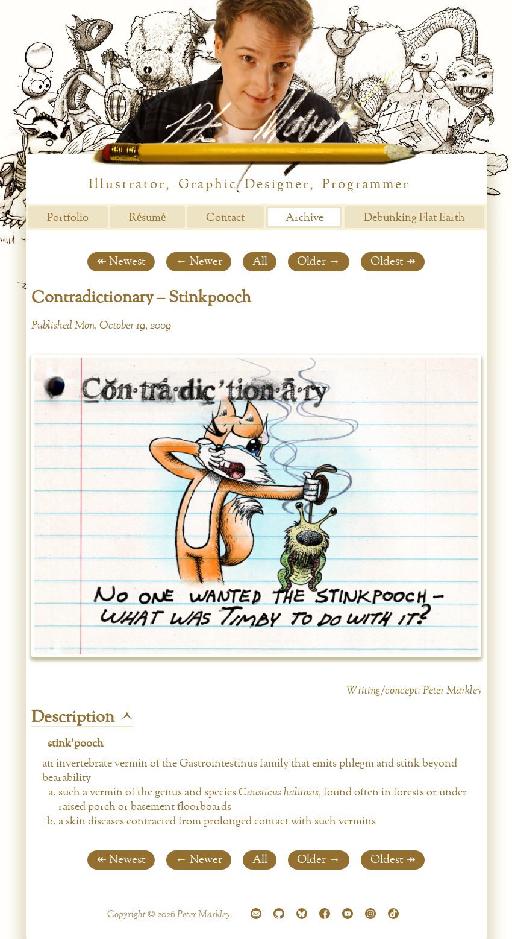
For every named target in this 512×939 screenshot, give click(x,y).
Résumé (147, 217)
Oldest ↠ (393, 261)
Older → (318, 261)
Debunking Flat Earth (414, 217)
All (259, 261)
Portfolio (68, 217)
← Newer (198, 261)
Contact (225, 217)
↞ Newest (121, 261)
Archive (304, 217)
